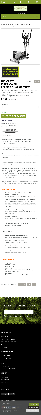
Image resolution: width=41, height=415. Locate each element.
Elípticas (32, 81)
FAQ (2, 344)
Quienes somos (6, 355)
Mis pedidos (5, 380)
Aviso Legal (5, 366)
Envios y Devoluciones (8, 339)
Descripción (6, 136)
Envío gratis (7, 120)
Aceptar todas (34, 404)
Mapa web (4, 347)
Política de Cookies (11, 407)
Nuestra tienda (6, 358)
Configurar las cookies (7, 411)
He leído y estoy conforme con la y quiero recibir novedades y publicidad (18, 315)
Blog (2, 363)
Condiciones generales (8, 342)
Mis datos (4, 382)
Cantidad (5, 104)
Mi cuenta (4, 377)
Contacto (4, 336)
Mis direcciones (6, 385)
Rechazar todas (33, 407)
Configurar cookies (32, 410)
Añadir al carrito (13, 116)
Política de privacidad (8, 368)
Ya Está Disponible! (10, 125)
